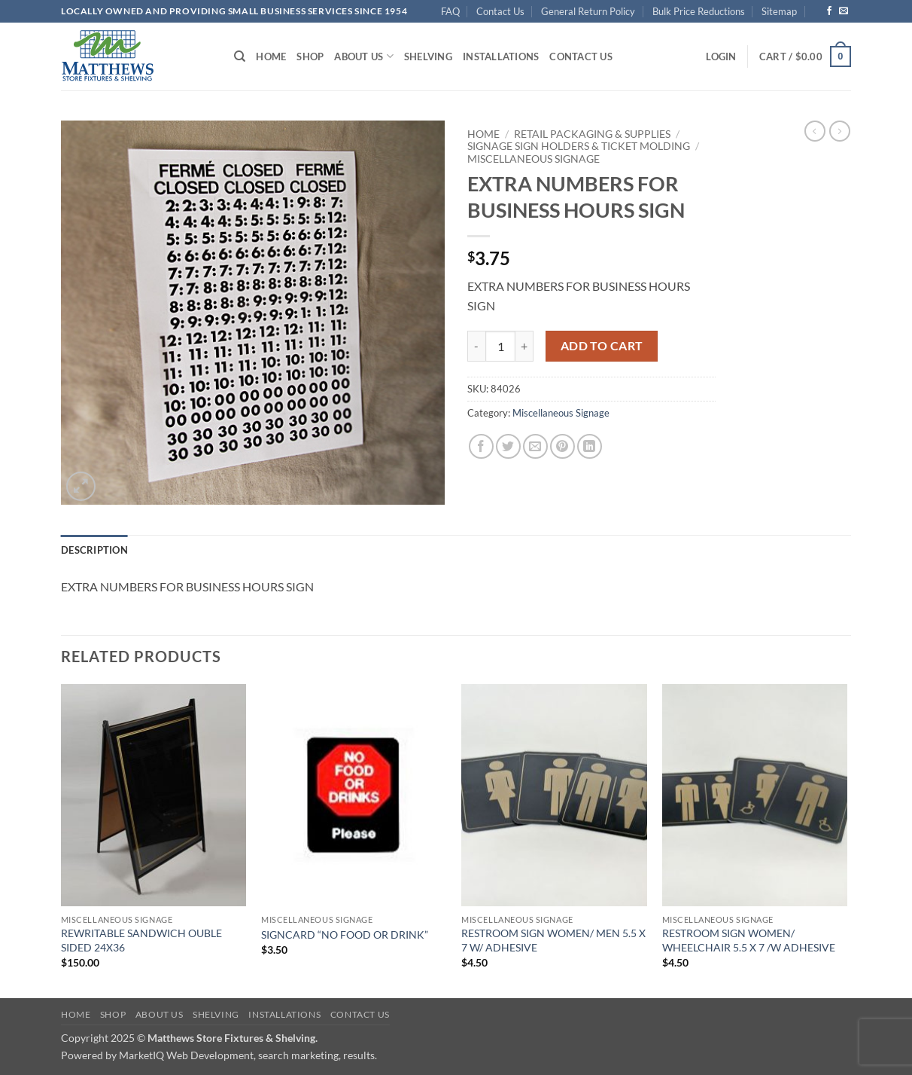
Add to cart (602, 346)
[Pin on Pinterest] (562, 446)
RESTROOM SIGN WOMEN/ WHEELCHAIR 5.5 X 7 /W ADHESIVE (748, 940)
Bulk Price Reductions (698, 11)
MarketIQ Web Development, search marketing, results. (248, 1055)
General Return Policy (588, 11)
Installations (501, 56)
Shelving (428, 56)
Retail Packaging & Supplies (592, 134)
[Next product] (814, 131)
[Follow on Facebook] (829, 11)
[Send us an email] (843, 11)
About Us (364, 56)
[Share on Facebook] (481, 446)
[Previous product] (839, 131)
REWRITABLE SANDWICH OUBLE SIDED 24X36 (141, 940)
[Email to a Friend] (535, 446)
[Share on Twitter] (508, 446)
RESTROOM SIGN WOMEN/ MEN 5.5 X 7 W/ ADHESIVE (553, 940)
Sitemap (779, 11)
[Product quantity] (500, 346)
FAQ (450, 11)
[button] (721, 56)
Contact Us (500, 11)
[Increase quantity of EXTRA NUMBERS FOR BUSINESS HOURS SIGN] (524, 346)
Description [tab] (94, 550)
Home (271, 56)
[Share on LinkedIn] (589, 446)
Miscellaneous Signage (533, 159)
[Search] (239, 56)
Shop (310, 56)
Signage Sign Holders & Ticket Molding (578, 146)
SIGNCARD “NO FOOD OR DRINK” (344, 934)
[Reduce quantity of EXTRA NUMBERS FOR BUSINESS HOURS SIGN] (476, 346)
